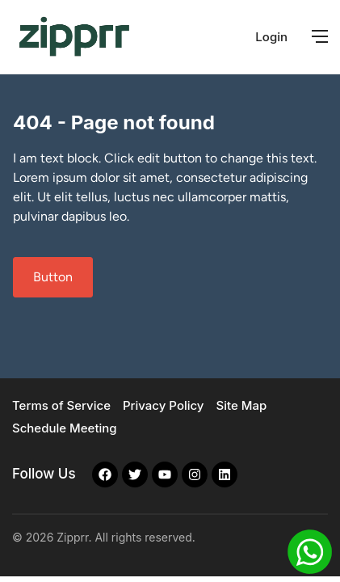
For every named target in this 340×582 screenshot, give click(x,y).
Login (271, 36)
